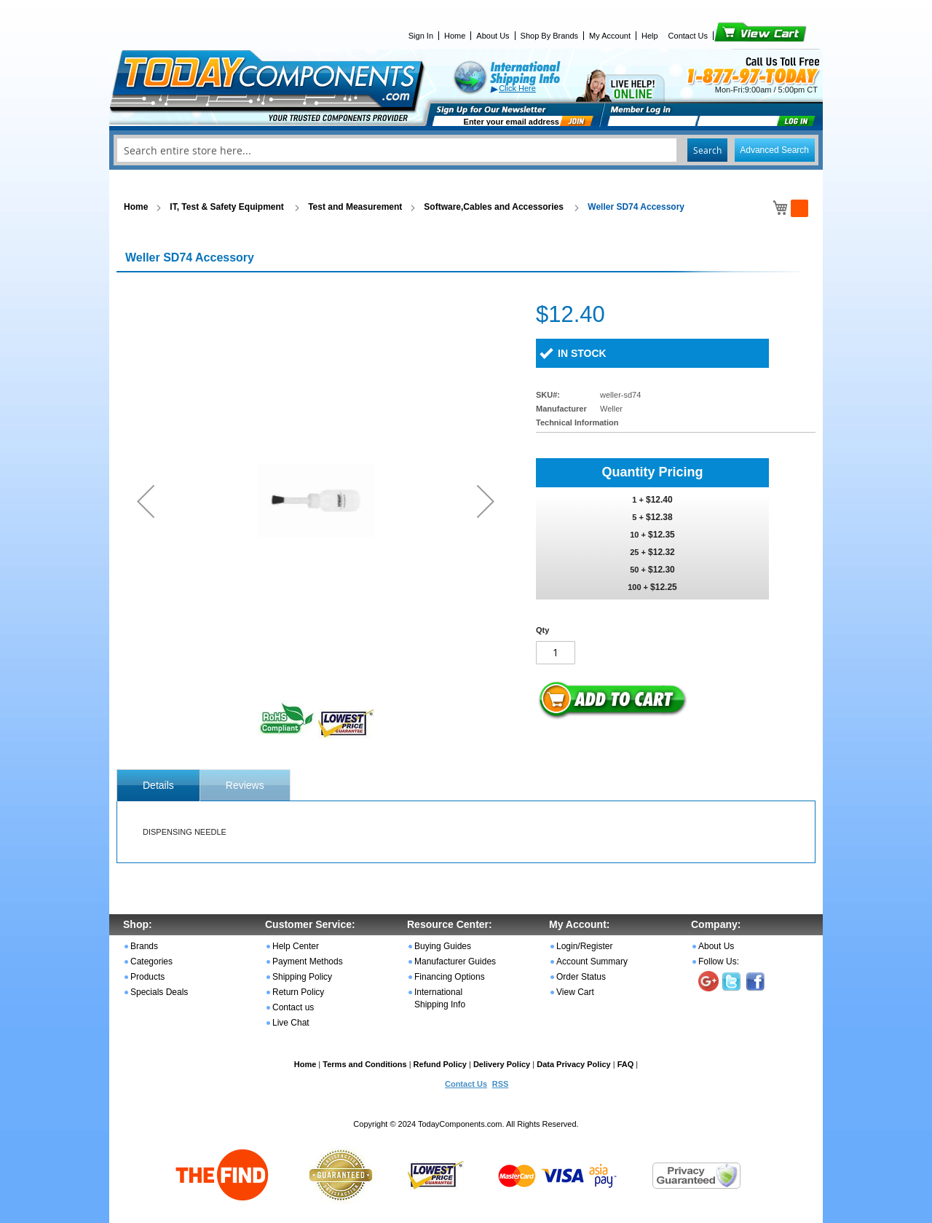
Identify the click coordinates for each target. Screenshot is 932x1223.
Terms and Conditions (364, 1064)
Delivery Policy (501, 1064)
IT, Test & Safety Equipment (228, 207)
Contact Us (688, 35)
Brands (144, 946)
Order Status (581, 977)
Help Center (295, 946)
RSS (500, 1084)
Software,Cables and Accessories (495, 207)
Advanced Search (774, 150)
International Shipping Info (439, 998)
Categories (151, 961)
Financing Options (449, 977)
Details (158, 785)
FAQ (625, 1064)
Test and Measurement (355, 207)
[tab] (158, 785)
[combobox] (466, 150)
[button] (145, 501)
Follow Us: (718, 961)
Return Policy (298, 992)
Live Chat (290, 1023)
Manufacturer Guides (455, 961)
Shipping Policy (302, 977)
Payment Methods (307, 961)
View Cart (736, 35)
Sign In (420, 35)
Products (147, 977)
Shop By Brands (550, 35)
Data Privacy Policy (574, 1064)
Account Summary (592, 961)
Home (454, 35)
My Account (610, 35)
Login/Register (584, 946)
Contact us (293, 1007)
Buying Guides (442, 946)
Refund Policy (440, 1064)
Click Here (517, 88)
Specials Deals (159, 992)
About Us (492, 35)
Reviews (245, 785)
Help (649, 35)
